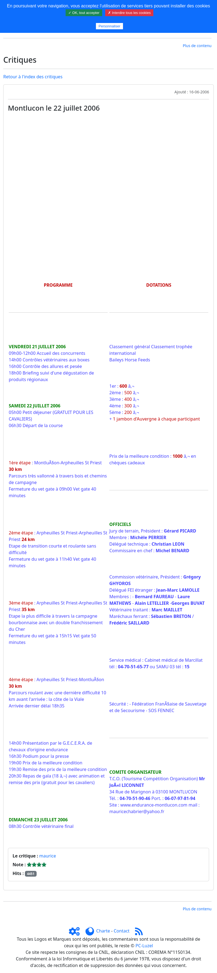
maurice (47, 856)
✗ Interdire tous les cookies (129, 13)
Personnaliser (110, 26)
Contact (122, 931)
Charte (103, 931)
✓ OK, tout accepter (83, 13)
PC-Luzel (144, 946)
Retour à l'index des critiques (33, 77)
